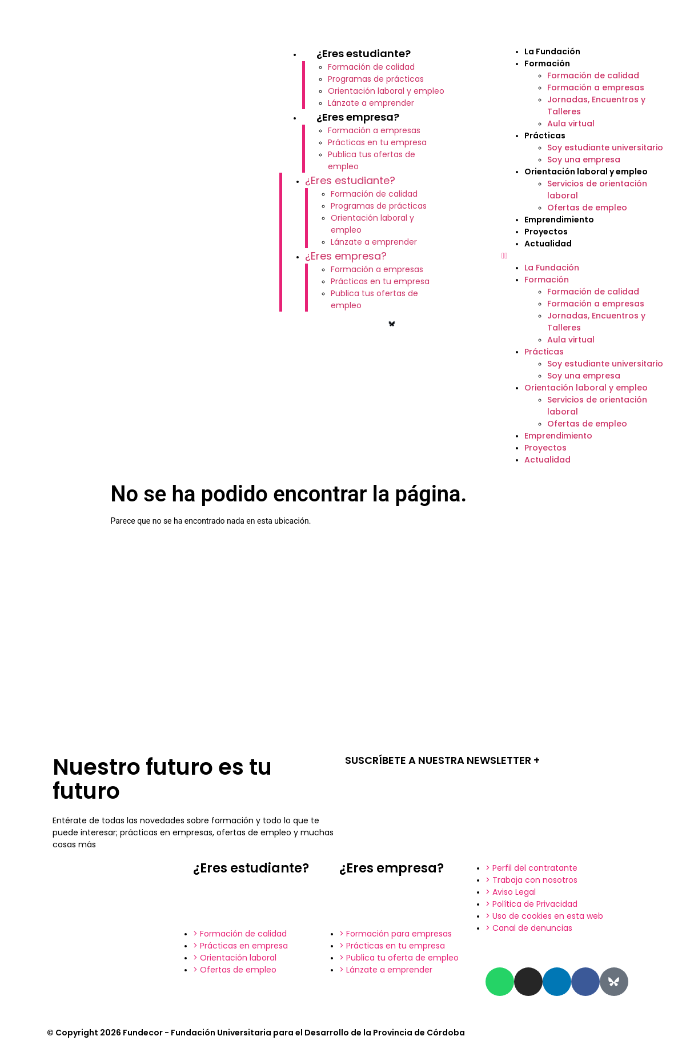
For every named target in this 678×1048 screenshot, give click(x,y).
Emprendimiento (559, 219)
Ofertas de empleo (587, 207)
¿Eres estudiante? (363, 53)
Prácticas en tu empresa (377, 142)
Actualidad (548, 243)
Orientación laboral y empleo (386, 91)
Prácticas (544, 135)
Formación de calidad (371, 67)
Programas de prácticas (376, 79)
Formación (547, 63)
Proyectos (546, 231)
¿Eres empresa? (357, 117)
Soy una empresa (583, 159)
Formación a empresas (374, 130)
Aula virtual (571, 123)
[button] (584, 256)
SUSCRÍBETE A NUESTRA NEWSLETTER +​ (442, 760)
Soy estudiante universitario (605, 147)
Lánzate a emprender (371, 103)
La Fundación (552, 51)
